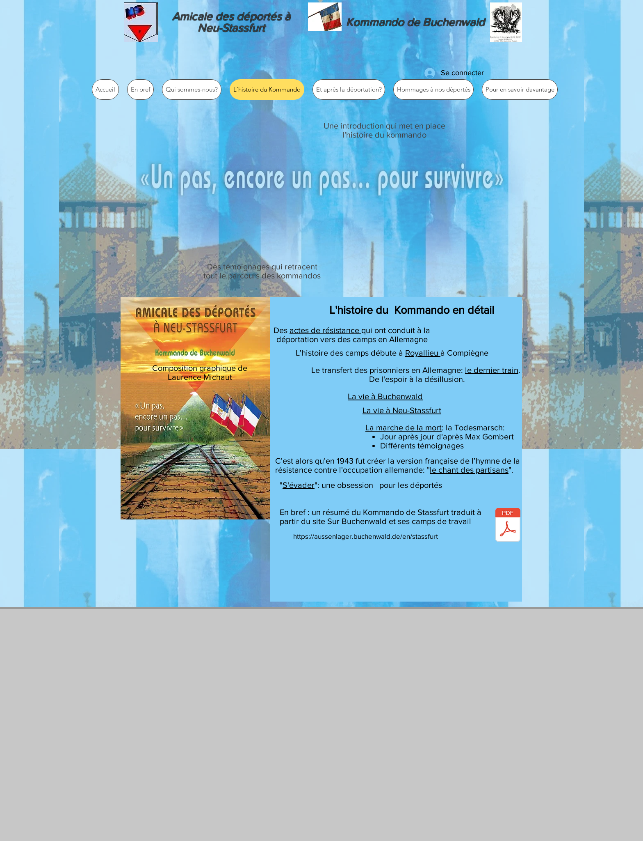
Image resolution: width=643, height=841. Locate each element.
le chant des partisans (469, 469)
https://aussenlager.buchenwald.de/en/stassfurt (365, 536)
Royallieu (422, 352)
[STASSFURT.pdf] (507, 525)
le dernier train (491, 370)
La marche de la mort (403, 427)
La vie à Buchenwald (385, 396)
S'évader (299, 484)
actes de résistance (325, 330)
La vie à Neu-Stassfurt (402, 410)
